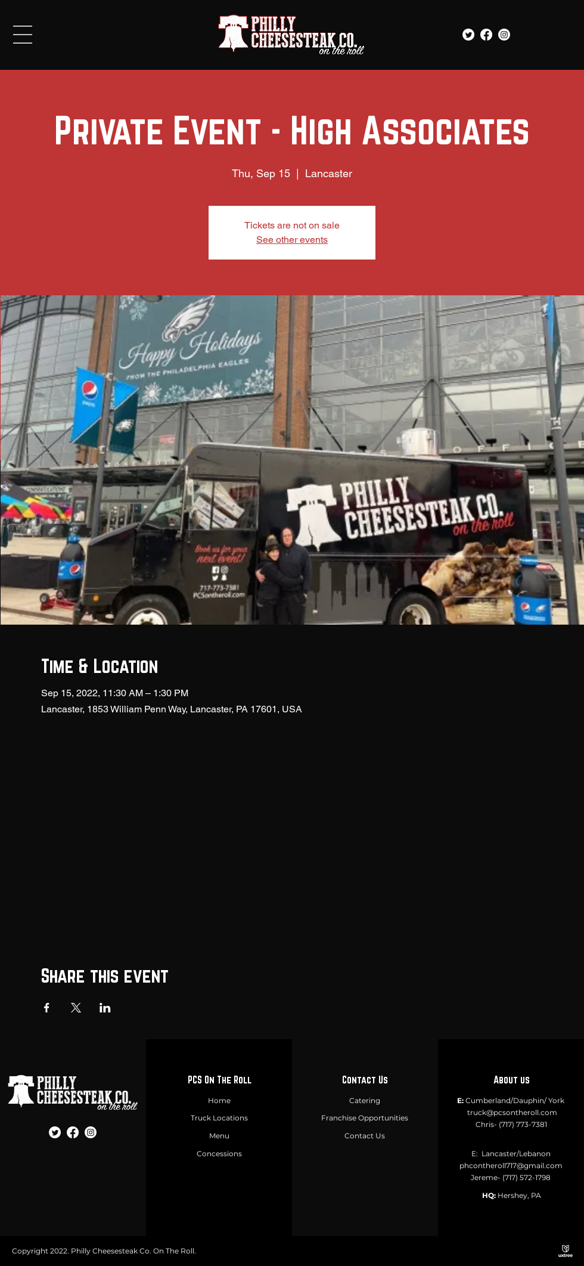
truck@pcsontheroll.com (512, 1112)
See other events (292, 239)
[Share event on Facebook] (46, 1007)
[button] (22, 35)
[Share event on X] (76, 1007)
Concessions (219, 1153)
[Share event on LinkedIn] (105, 1007)
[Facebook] (486, 35)
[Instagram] (504, 35)
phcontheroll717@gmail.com (511, 1165)
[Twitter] (468, 35)
